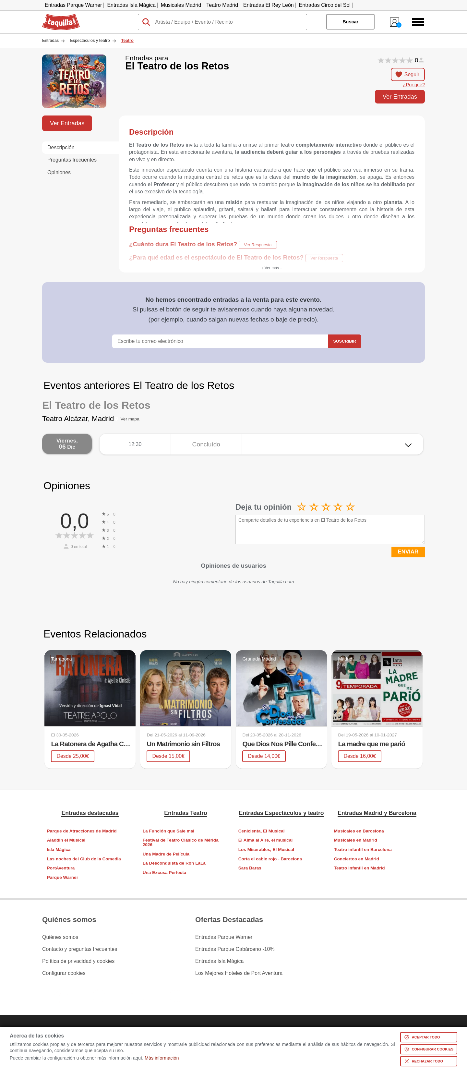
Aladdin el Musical (66, 840)
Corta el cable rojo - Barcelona (270, 858)
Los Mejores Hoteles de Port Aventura (238, 973)
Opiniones (59, 172)
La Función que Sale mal (168, 831)
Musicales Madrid (181, 5)
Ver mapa (130, 419)
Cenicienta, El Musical (261, 831)
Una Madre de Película (166, 854)
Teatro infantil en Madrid (359, 868)
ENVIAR (408, 552)
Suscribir (344, 341)
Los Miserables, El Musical (266, 849)
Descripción (61, 147)
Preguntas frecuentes (72, 160)
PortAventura (61, 868)
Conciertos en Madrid (356, 858)
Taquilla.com (56, 16)
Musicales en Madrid (355, 840)
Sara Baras (249, 868)
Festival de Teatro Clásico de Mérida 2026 (181, 842)
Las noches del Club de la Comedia (84, 858)
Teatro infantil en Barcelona (363, 849)
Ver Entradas (400, 96)
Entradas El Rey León (268, 5)
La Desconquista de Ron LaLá (174, 863)
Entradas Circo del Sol (325, 5)
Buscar (350, 21)
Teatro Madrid (222, 5)
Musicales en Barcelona (359, 831)
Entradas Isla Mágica (131, 5)
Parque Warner (62, 877)
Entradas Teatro (185, 813)
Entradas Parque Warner (73, 5)
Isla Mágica (59, 849)
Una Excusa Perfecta (164, 872)
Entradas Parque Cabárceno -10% (235, 949)
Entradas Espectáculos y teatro (281, 813)
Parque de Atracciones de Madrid (82, 831)
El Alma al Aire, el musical (265, 840)
